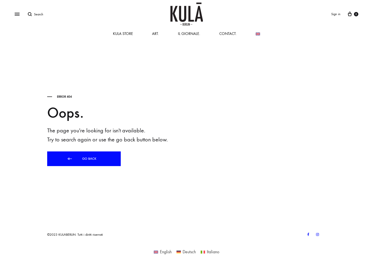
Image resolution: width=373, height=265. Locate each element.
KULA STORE (123, 33)
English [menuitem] (166, 251)
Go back (81, 159)
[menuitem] (258, 33)
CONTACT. (228, 33)
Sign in (335, 14)
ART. (155, 33)
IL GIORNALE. (189, 33)
